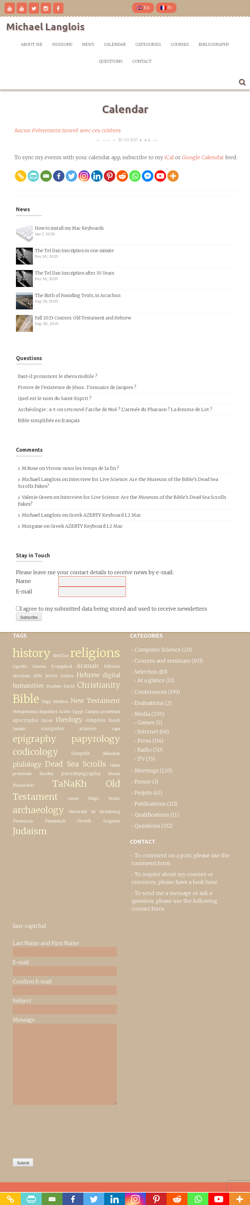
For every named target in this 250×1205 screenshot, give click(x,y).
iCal (169, 157)
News (88, 44)
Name (23, 581)
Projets (143, 792)
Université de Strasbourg (94, 811)
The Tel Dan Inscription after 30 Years (74, 273)
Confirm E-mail (32, 981)
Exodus (46, 773)
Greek (84, 821)
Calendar (115, 44)
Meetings (146, 770)
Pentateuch (55, 821)
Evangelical (61, 666)
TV (141, 759)
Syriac (114, 798)
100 (134, 139)
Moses (114, 773)
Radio (144, 749)
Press (144, 740)
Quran (47, 720)
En (143, 7)
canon (73, 798)
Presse (142, 781)
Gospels (80, 753)
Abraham (21, 675)
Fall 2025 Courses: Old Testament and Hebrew (83, 318)
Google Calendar (203, 157)
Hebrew (88, 675)
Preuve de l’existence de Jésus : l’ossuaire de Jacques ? (77, 387)
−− (106, 139)
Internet (147, 731)
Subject (22, 1000)
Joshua (67, 675)
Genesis (39, 666)
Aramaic (87, 665)
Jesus (51, 676)
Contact (142, 61)
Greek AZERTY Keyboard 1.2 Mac (105, 515)
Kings (93, 798)
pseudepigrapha (80, 773)
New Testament (95, 701)
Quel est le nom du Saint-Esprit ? (54, 398)
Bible (26, 699)
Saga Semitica (55, 701)
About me (31, 44)
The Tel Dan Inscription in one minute (74, 250)
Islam (115, 765)
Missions (62, 44)
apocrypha (25, 720)
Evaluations (149, 703)
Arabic (65, 711)
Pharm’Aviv (23, 785)
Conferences (150, 692)
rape (116, 728)
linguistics (48, 711)
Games (146, 722)
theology (69, 719)
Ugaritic (20, 666)
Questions (110, 61)
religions (95, 652)
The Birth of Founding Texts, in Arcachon (77, 295)
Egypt (78, 711)
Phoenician (23, 821)
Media (142, 714)
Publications (150, 803)
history (31, 653)
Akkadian (111, 753)
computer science (68, 729)
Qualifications (151, 814)
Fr (166, 7)
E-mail (24, 591)
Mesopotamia (25, 711)
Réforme (112, 666)
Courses (180, 44)
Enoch (114, 720)
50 (126, 139)
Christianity (98, 685)
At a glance (151, 680)
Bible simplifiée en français (49, 420)
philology (27, 764)
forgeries (111, 821)
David (69, 686)
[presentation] (39, 1130)
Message (24, 1020)
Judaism (30, 831)
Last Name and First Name (46, 943)
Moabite (53, 686)
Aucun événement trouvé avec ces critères (67, 130)
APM (37, 675)
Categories (148, 44)
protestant (22, 773)
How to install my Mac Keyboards (69, 228)
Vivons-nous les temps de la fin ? (82, 468)
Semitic (19, 728)
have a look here (196, 882)
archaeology (38, 810)
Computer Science (157, 649)
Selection (146, 671)
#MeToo (60, 655)
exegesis (95, 720)
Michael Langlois (45, 26)
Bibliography (214, 44)
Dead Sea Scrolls (75, 764)
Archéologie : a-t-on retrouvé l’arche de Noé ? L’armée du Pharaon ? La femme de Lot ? (115, 409)
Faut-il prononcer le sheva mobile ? (57, 376)
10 (120, 139)
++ (147, 139)
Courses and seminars (162, 660)
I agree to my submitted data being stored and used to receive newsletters (111, 608)
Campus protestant (102, 711)
